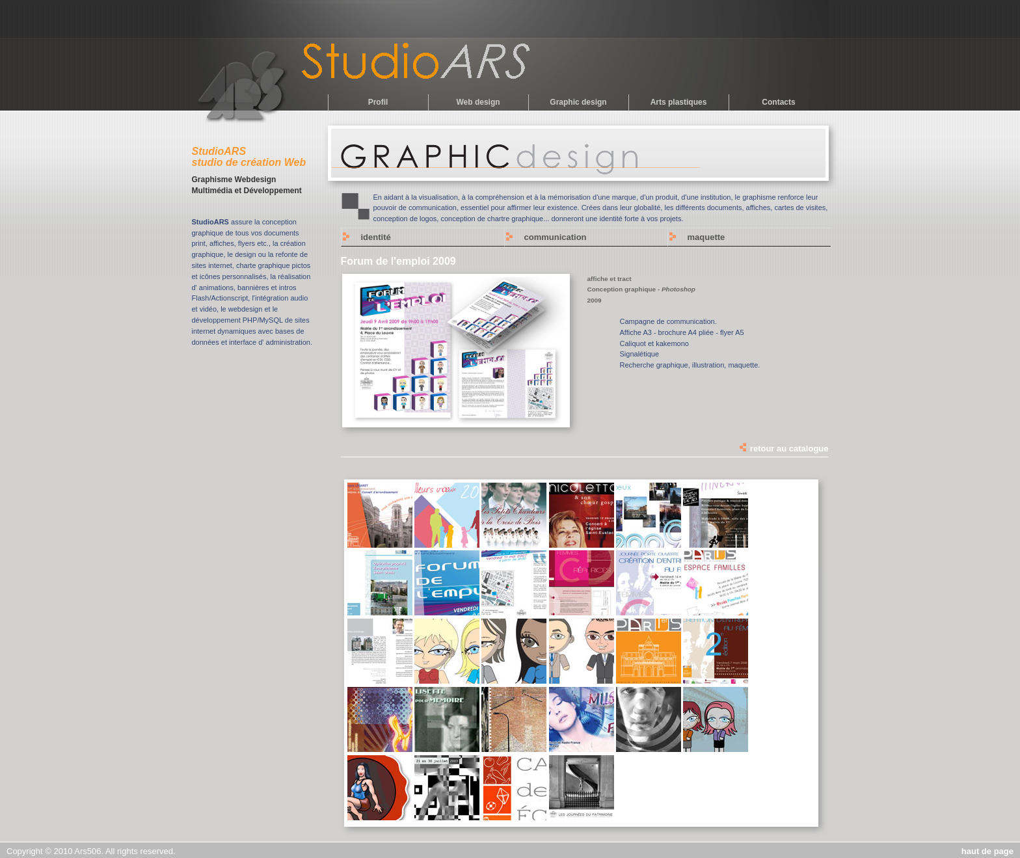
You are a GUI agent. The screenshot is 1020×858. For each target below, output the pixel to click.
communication (555, 237)
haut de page (987, 851)
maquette (706, 237)
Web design (478, 102)
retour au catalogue (783, 448)
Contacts (778, 102)
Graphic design (578, 102)
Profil (378, 102)
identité (376, 237)
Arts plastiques (679, 102)
